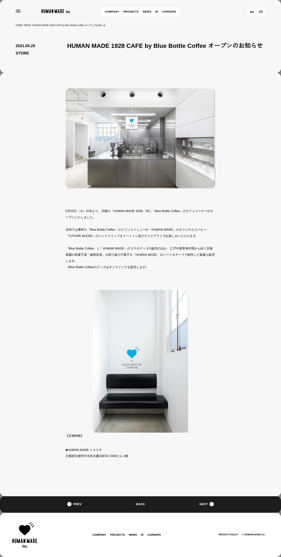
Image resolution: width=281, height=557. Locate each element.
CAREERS (169, 11)
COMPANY (112, 11)
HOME (19, 25)
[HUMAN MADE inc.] (56, 11)
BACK (140, 504)
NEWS (147, 11)
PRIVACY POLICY (226, 534)
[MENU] (18, 11)
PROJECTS (132, 11)
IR (157, 11)
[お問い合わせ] (260, 11)
